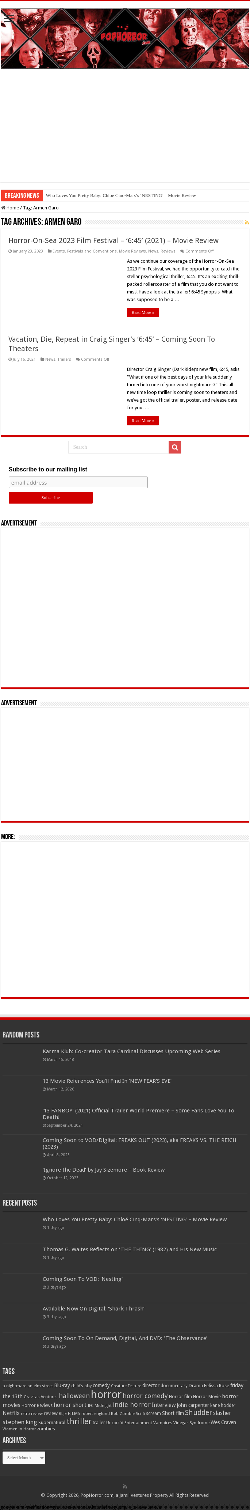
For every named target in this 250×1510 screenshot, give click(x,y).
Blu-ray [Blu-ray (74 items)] (62, 1385)
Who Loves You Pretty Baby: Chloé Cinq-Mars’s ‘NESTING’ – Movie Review (121, 195)
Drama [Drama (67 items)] (196, 1385)
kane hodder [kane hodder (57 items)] (222, 1405)
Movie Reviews (132, 251)
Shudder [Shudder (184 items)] (198, 1412)
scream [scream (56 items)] (153, 1413)
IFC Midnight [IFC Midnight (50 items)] (100, 1405)
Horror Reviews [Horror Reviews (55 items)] (37, 1405)
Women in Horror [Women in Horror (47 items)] (19, 1429)
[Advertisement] (125, 131)
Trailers (64, 359)
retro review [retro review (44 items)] (32, 1413)
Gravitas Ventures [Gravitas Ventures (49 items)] (41, 1396)
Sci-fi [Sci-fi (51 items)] (140, 1413)
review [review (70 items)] (51, 1413)
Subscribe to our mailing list (48, 469)
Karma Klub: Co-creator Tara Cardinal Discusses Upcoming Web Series (131, 1051)
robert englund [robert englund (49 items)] (95, 1413)
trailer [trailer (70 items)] (99, 1422)
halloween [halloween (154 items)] (74, 1396)
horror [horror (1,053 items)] (106, 1394)
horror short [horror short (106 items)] (70, 1404)
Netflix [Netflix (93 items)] (11, 1413)
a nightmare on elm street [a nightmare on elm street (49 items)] (28, 1385)
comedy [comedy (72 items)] (101, 1385)
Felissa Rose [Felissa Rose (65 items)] (216, 1385)
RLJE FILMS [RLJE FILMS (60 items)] (69, 1413)
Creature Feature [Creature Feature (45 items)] (126, 1386)
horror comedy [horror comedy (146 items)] (145, 1396)
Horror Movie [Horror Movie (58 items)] (207, 1396)
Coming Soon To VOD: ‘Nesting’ (83, 1279)
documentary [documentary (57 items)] (174, 1385)
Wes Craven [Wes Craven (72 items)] (223, 1422)
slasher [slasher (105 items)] (222, 1413)
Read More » (142, 312)
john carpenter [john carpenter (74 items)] (193, 1405)
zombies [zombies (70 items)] (46, 1428)
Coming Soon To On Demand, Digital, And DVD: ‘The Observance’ (125, 1338)
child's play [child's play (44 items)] (81, 1386)
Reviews (168, 251)
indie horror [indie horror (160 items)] (132, 1404)
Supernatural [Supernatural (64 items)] (51, 1422)
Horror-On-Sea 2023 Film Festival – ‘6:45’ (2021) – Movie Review (113, 240)
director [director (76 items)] (150, 1385)
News (153, 251)
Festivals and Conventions (92, 251)
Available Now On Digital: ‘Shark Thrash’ (94, 1308)
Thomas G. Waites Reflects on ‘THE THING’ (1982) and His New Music (130, 1249)
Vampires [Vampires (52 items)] (162, 1422)
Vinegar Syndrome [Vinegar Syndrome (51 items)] (191, 1422)
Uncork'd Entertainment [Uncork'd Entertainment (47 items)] (129, 1422)
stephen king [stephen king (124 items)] (20, 1422)
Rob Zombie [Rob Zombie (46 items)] (123, 1413)
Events (59, 251)
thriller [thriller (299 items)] (79, 1421)
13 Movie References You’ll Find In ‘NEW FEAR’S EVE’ (107, 1081)
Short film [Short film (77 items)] (173, 1413)
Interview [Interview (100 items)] (164, 1405)
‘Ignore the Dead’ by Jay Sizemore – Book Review (104, 1169)
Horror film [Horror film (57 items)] (180, 1396)
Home (10, 207)
